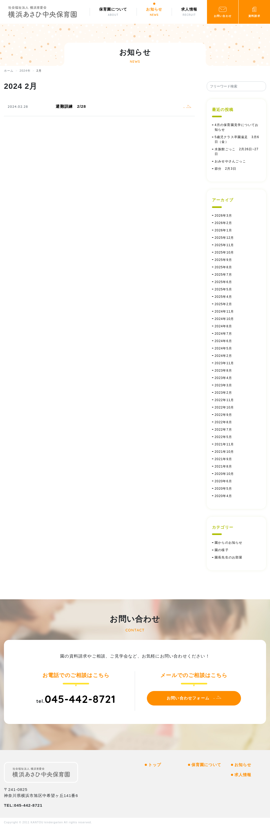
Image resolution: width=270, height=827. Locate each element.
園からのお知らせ (229, 542)
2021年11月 (224, 444)
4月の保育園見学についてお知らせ (236, 127)
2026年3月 (223, 215)
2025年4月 (223, 297)
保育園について (206, 764)
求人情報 (243, 774)
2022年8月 (223, 422)
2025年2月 (223, 304)
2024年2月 (223, 356)
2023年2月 (223, 393)
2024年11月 (224, 311)
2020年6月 (223, 481)
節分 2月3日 (227, 169)
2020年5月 (223, 488)
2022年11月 (224, 400)
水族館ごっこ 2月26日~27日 (236, 151)
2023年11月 (224, 363)
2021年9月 (223, 459)
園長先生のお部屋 (229, 557)
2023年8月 (223, 370)
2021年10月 (224, 452)
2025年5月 (223, 289)
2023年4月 (223, 378)
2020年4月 (223, 496)
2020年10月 (224, 474)
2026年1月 (223, 230)
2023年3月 (223, 385)
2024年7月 (223, 333)
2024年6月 (223, 341)
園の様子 (222, 550)
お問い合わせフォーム (188, 698)
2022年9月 (223, 415)
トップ (154, 764)
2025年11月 (224, 245)
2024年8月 (223, 326)
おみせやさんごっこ (230, 161)
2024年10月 (224, 319)
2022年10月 (224, 407)
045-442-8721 (80, 699)
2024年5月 (223, 348)
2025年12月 (224, 238)
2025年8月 (223, 267)
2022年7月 (223, 429)
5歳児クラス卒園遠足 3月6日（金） (237, 139)
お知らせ (243, 764)
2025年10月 (224, 252)
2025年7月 (223, 274)
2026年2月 (223, 223)
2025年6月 (223, 282)
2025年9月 (223, 260)
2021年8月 (223, 466)
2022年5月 (223, 437)
